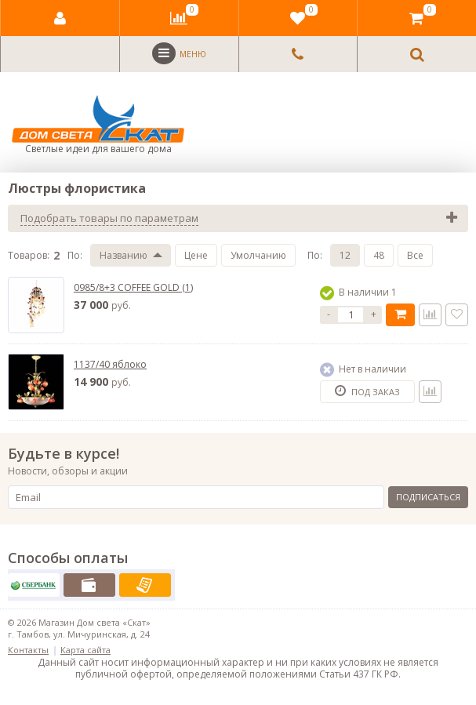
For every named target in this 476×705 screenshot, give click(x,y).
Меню (179, 53)
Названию (123, 255)
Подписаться (428, 497)
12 (345, 255)
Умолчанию (258, 255)
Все (415, 255)
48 (378, 255)
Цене (196, 255)
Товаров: (28, 255)
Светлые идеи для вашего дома (98, 125)
